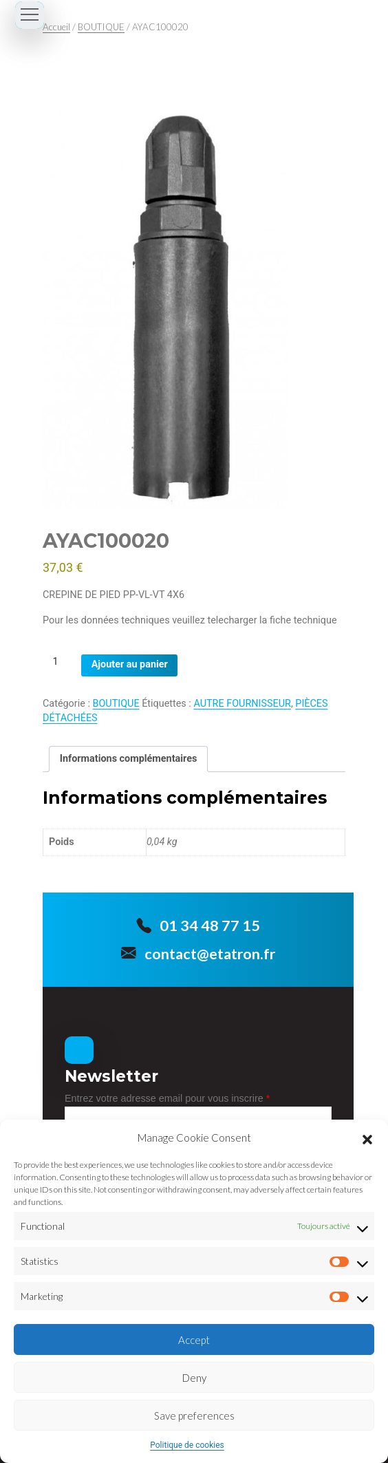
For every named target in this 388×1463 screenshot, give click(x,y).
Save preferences (194, 1415)
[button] (367, 1137)
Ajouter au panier (129, 664)
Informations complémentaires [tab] (128, 759)
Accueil (56, 26)
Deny (194, 1377)
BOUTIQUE (101, 26)
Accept (194, 1340)
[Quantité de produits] (60, 662)
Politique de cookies (187, 1445)
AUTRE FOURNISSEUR (242, 703)
